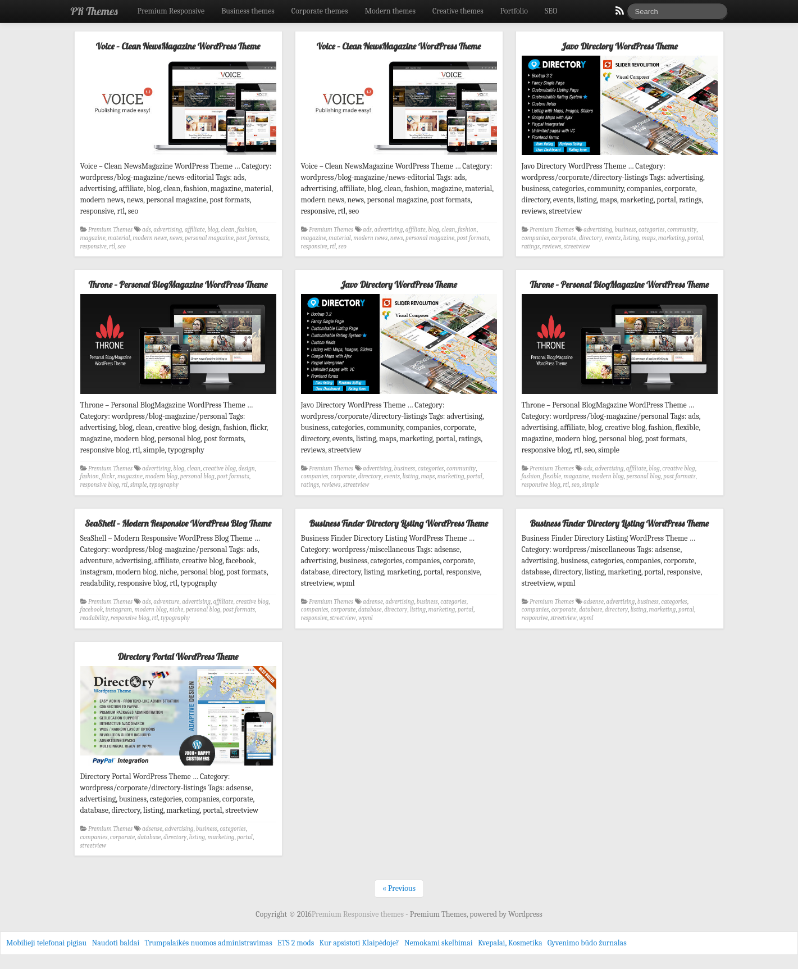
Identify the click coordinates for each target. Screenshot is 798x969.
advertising (167, 229)
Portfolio (514, 11)
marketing (671, 238)
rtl (112, 246)
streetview (577, 246)
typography (164, 484)
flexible (552, 476)
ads (146, 229)
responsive (93, 246)
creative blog (219, 468)
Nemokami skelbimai (438, 943)
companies (535, 238)
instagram (119, 609)
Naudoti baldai (115, 943)
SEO (551, 11)
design (246, 468)
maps (649, 238)
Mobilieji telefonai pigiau (46, 943)
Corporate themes (319, 11)
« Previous (399, 888)
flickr (108, 476)
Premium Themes (110, 229)
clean (227, 229)
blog (212, 229)
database (370, 609)
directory (590, 238)
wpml (365, 618)
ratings (531, 246)
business (625, 229)
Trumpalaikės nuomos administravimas (208, 943)
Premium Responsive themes (358, 914)
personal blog (197, 476)
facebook (91, 609)
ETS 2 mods (295, 943)
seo (122, 246)
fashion (246, 229)
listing (631, 238)
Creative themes (458, 11)
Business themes (248, 11)
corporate (563, 238)
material (119, 238)
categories (652, 229)
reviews (552, 246)
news (176, 238)
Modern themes (390, 11)
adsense (373, 601)
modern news (150, 238)
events (612, 238)
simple (138, 484)
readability (94, 618)
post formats (252, 238)
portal (695, 238)
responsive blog (99, 484)
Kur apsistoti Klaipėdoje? (359, 943)
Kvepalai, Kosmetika (510, 943)
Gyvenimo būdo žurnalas (587, 943)
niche (177, 609)
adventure (166, 601)
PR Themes (94, 11)
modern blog (161, 476)
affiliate (195, 229)
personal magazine (209, 238)
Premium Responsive (170, 11)
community (681, 229)
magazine (93, 238)
